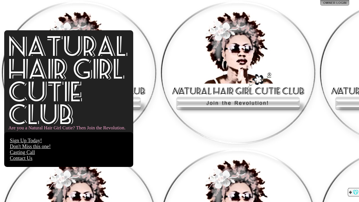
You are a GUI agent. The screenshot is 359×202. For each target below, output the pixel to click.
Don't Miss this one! (30, 146)
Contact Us (21, 158)
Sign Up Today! (26, 140)
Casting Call (22, 152)
